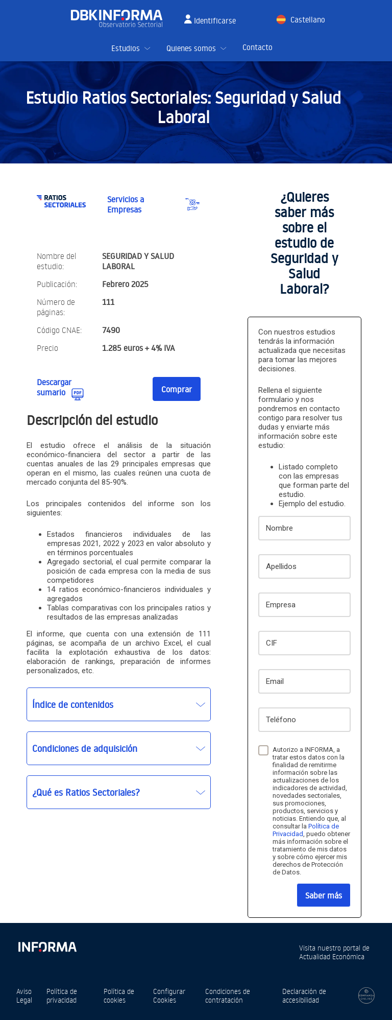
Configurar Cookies (169, 995)
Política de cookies (119, 995)
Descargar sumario (54, 387)
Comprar (176, 389)
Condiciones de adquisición (84, 748)
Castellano (307, 20)
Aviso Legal (24, 995)
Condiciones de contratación (227, 995)
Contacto (257, 47)
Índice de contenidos (72, 704)
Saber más (323, 895)
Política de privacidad (61, 995)
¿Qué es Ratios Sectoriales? (86, 792)
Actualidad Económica (331, 956)
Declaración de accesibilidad (304, 995)
